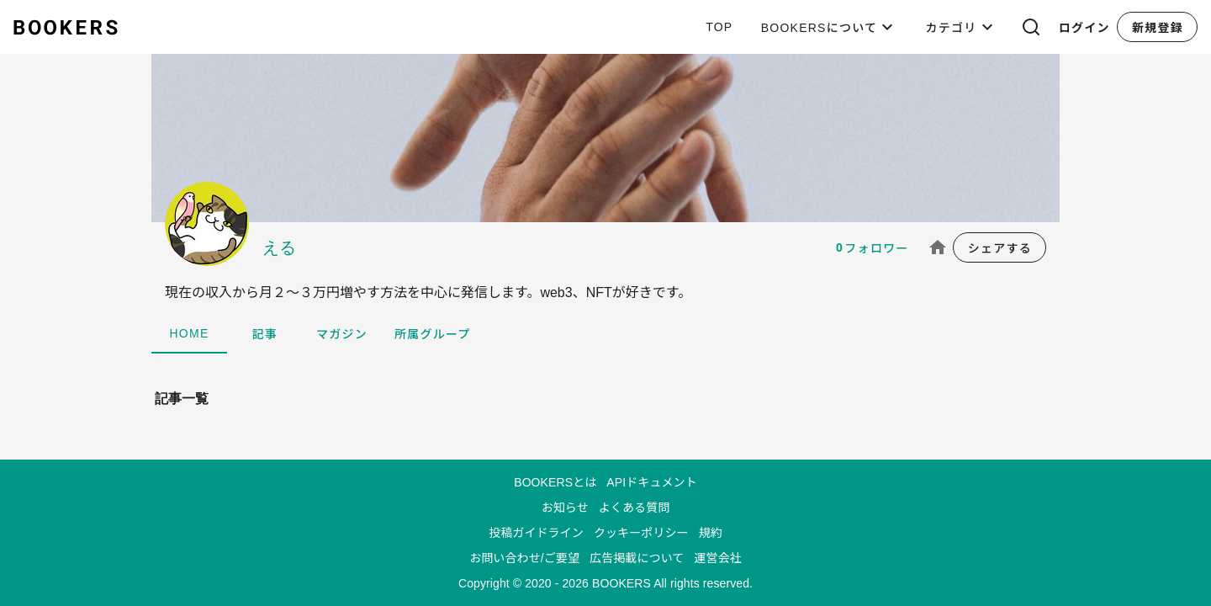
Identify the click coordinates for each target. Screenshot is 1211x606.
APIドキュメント (651, 482)
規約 (710, 533)
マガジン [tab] (342, 334)
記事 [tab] (265, 334)
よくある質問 (634, 507)
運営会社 (717, 558)
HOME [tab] (189, 333)
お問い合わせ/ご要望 (524, 558)
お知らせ (565, 507)
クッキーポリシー (641, 533)
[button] (1031, 27)
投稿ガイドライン (536, 533)
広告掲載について (637, 558)
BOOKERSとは (555, 482)
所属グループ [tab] (432, 334)
